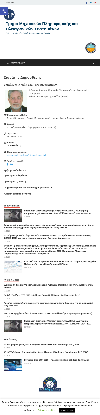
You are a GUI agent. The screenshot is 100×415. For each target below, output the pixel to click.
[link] (4, 11)
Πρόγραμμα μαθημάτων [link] (15, 175)
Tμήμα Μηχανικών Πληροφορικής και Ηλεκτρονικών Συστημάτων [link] (42, 26)
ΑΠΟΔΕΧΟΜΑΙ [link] (67, 410)
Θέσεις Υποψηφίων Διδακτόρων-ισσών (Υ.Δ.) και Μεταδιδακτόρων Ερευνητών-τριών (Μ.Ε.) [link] (48, 313)
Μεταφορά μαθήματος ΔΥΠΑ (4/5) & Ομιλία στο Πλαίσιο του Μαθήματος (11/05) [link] (41, 344)
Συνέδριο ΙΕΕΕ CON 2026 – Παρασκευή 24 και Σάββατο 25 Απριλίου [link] (56, 360)
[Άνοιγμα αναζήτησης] (92, 62)
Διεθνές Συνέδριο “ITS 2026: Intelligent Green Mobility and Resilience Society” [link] (42, 295)
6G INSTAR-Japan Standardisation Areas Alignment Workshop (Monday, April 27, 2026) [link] (46, 352)
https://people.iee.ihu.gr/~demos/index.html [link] (26, 155)
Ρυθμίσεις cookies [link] (46, 410)
